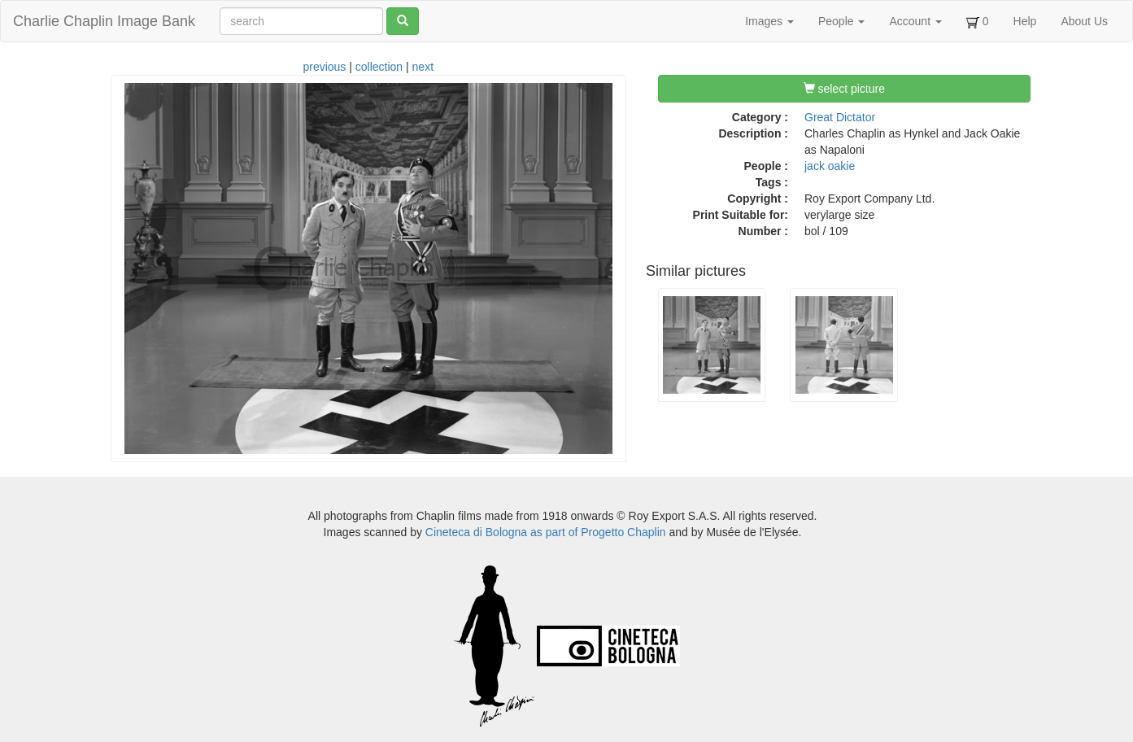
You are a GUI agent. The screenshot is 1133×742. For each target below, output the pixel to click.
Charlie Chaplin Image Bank (104, 21)
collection (379, 66)
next (423, 66)
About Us (1084, 21)
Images (769, 21)
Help (1025, 21)
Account (915, 21)
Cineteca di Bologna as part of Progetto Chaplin (545, 532)
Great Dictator (839, 117)
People (841, 21)
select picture (844, 88)
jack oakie (829, 165)
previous (324, 66)
